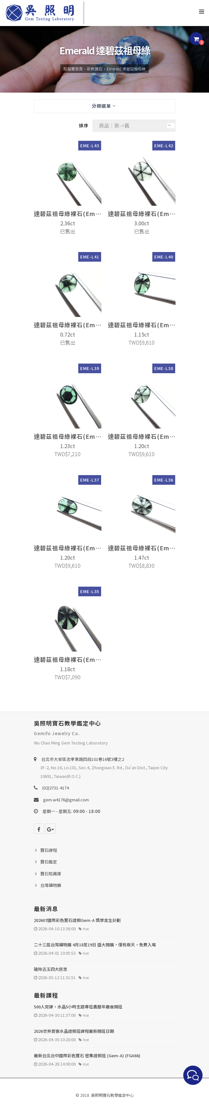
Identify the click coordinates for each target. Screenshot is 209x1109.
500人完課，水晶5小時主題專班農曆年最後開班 (78, 1007)
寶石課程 (48, 850)
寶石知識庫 (50, 873)
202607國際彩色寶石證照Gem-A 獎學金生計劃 (77, 920)
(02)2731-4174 (55, 788)
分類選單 (104, 106)
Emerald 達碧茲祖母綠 (126, 68)
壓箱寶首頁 (73, 68)
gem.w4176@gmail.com (66, 800)
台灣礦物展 (50, 885)
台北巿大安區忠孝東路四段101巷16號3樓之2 (82, 759)
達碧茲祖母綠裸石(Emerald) (67, 213)
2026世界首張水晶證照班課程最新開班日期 (74, 1031)
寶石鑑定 (48, 862)
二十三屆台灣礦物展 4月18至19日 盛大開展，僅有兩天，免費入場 (95, 945)
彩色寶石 (94, 68)
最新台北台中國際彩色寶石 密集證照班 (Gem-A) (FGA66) (87, 1055)
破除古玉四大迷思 (50, 969)
